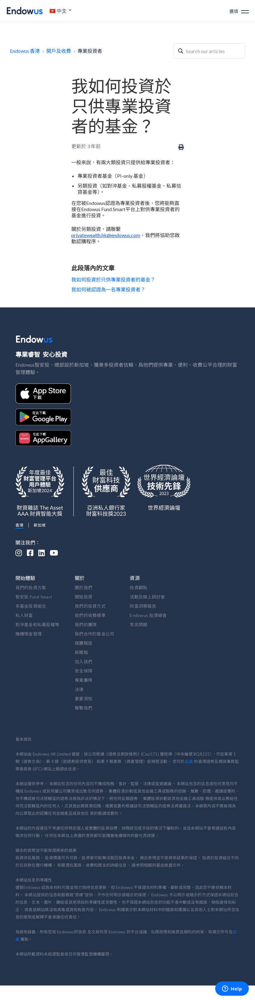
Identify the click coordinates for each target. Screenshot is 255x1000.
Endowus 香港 (25, 51)
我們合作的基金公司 (94, 633)
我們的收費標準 (90, 615)
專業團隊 (83, 680)
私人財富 (24, 615)
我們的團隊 (86, 624)
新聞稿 (81, 652)
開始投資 (83, 596)
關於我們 (83, 587)
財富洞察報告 (143, 606)
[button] (60, 10)
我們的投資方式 (90, 606)
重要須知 (83, 698)
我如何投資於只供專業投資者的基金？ (113, 279)
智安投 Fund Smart (33, 596)
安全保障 (83, 670)
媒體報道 (83, 643)
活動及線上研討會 (147, 596)
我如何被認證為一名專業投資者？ (108, 289)
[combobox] (209, 51)
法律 (79, 689)
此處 (189, 761)
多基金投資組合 (30, 606)
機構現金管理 (28, 633)
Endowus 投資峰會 (148, 615)
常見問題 (138, 624)
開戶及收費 (58, 51)
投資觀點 (138, 587)
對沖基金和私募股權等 (37, 624)
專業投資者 (89, 51)
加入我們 (83, 661)
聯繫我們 (83, 707)
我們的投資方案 (30, 587)
